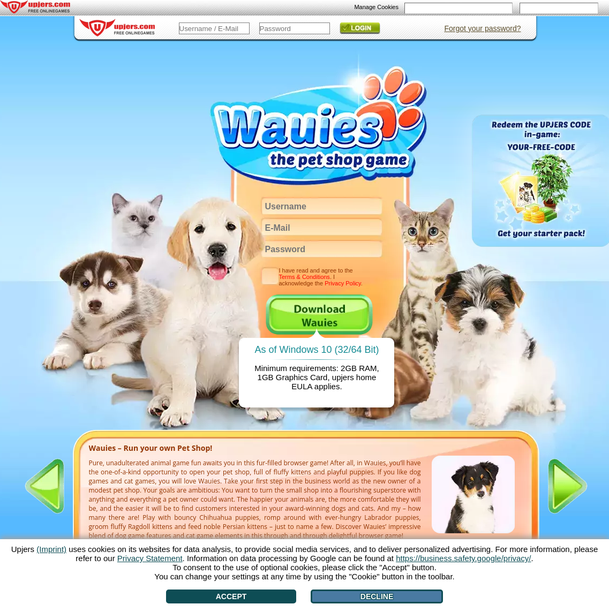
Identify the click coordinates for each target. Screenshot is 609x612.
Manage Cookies (376, 7)
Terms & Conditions (304, 277)
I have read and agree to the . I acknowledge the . (321, 276)
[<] (44, 486)
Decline (376, 596)
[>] (568, 486)
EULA (301, 386)
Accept (231, 596)
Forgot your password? (482, 28)
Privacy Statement (150, 558)
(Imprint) (51, 549)
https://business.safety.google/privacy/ (463, 558)
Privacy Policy (343, 283)
